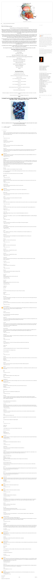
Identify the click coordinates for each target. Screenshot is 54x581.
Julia (3, 366)
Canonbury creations (5, 516)
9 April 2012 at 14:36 (6, 332)
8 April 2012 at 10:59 (6, 278)
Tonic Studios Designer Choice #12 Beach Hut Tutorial (45, 73)
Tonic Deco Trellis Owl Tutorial (42, 91)
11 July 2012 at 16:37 (6, 562)
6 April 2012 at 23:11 (6, 151)
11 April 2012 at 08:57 (6, 412)
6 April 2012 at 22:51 (6, 142)
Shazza (4, 221)
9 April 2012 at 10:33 (6, 315)
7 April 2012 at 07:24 (6, 194)
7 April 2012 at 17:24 (6, 251)
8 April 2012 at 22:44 (6, 299)
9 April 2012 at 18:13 (6, 354)
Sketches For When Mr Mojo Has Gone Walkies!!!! (9, 23)
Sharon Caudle (5, 328)
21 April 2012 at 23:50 (6, 521)
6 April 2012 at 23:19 (6, 156)
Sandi (4, 341)
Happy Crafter (4, 384)
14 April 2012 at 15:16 (6, 481)
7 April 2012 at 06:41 (6, 190)
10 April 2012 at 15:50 (6, 382)
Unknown (4, 153)
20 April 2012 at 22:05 (6, 510)
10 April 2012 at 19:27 (6, 393)
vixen (4, 322)
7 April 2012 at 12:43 (6, 228)
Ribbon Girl (4, 192)
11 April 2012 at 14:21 (6, 433)
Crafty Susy (4, 389)
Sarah (4, 362)
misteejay (4, 334)
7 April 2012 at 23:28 (6, 272)
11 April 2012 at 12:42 (6, 423)
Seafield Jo (4, 345)
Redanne (4, 234)
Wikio (40, 97)
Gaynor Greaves (5, 301)
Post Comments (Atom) (7, 578)
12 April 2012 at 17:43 (6, 460)
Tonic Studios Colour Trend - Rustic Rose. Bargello (45, 76)
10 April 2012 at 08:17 (6, 377)
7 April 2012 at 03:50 (6, 177)
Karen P (4, 435)
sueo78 (4, 374)
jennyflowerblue (5, 531)
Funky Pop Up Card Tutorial (42, 89)
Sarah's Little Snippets (5, 306)
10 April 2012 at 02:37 (6, 372)
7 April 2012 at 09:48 (6, 219)
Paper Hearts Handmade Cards (6, 462)
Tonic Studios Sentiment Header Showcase (44, 74)
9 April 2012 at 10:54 (6, 320)
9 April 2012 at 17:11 (6, 343)
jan (3, 483)
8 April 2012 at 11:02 (6, 284)
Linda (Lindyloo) (5, 158)
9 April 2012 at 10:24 (6, 309)
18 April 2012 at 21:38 (6, 505)
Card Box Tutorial (41, 92)
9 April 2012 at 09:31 (6, 304)
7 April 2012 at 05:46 (6, 182)
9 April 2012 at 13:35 (6, 326)
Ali (3, 196)
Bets (3, 466)
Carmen (4, 493)
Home (1, 23)
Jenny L (4, 274)
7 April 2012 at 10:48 (6, 223)
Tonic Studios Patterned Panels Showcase (43, 75)
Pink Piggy (27, 3)
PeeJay (4, 512)
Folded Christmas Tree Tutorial (42, 90)
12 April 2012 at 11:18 (6, 444)
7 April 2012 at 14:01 (6, 232)
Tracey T (4, 148)
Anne (4, 144)
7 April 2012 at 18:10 (6, 262)
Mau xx (4, 296)
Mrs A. (4, 507)
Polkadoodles (4, 379)
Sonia (4, 356)
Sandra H (4, 317)
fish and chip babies (6, 127)
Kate (3, 440)
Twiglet (4, 450)
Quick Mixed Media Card (42, 88)
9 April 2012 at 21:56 (6, 364)
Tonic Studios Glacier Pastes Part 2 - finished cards (44, 77)
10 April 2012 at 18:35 (6, 387)
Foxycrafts (4, 257)
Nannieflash (4, 446)
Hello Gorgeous (41, 87)
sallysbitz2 (4, 425)
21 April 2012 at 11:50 (6, 514)
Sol (3, 230)
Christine (4, 523)
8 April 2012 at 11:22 (6, 294)
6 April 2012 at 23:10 (6, 146)
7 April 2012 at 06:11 (6, 186)
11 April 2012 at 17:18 (6, 438)
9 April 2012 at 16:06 (6, 339)
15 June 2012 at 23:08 (6, 555)
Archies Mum (4, 225)
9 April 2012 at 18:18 (6, 360)
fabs (3, 557)
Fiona (4, 131)
